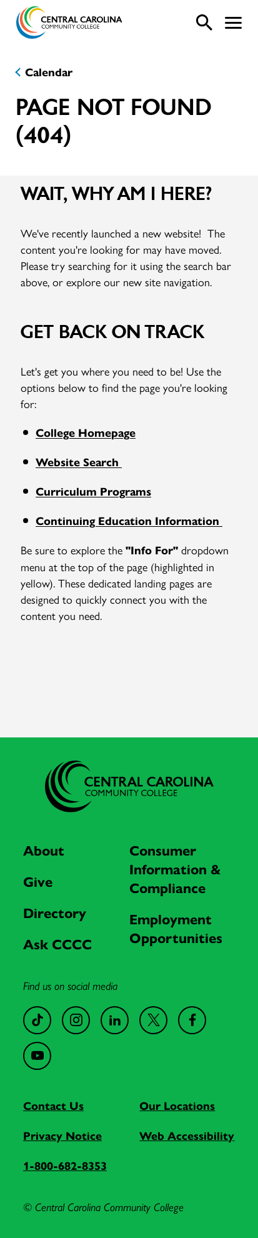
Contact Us (53, 1106)
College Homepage (86, 433)
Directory (54, 913)
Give (37, 882)
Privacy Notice (62, 1136)
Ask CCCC (57, 944)
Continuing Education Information (129, 521)
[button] (233, 23)
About (43, 850)
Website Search (79, 462)
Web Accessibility (186, 1136)
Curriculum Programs (93, 492)
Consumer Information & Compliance (175, 869)
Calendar (48, 72)
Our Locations (177, 1106)
